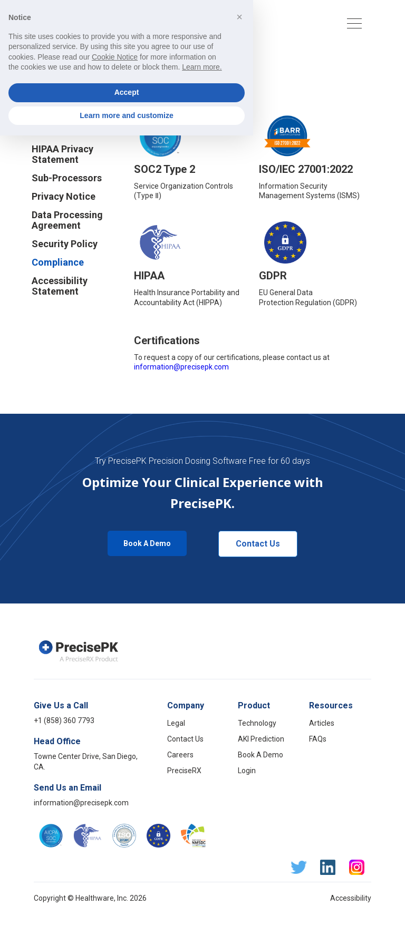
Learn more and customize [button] (126, 914)
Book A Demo (147, 543)
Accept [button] (126, 892)
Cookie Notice (63, 130)
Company (185, 705)
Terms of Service (69, 83)
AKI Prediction (261, 739)
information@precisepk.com (181, 367)
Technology (257, 723)
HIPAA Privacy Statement (62, 154)
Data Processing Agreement (67, 220)
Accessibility (350, 898)
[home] (82, 23)
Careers (180, 755)
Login (247, 770)
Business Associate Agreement (74, 107)
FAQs (317, 739)
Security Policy (65, 244)
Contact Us (258, 544)
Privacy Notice (63, 196)
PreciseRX (184, 770)
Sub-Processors (67, 178)
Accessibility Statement (60, 286)
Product (254, 705)
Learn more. (201, 866)
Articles (321, 723)
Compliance (58, 262)
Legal (176, 723)
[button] (251, 23)
